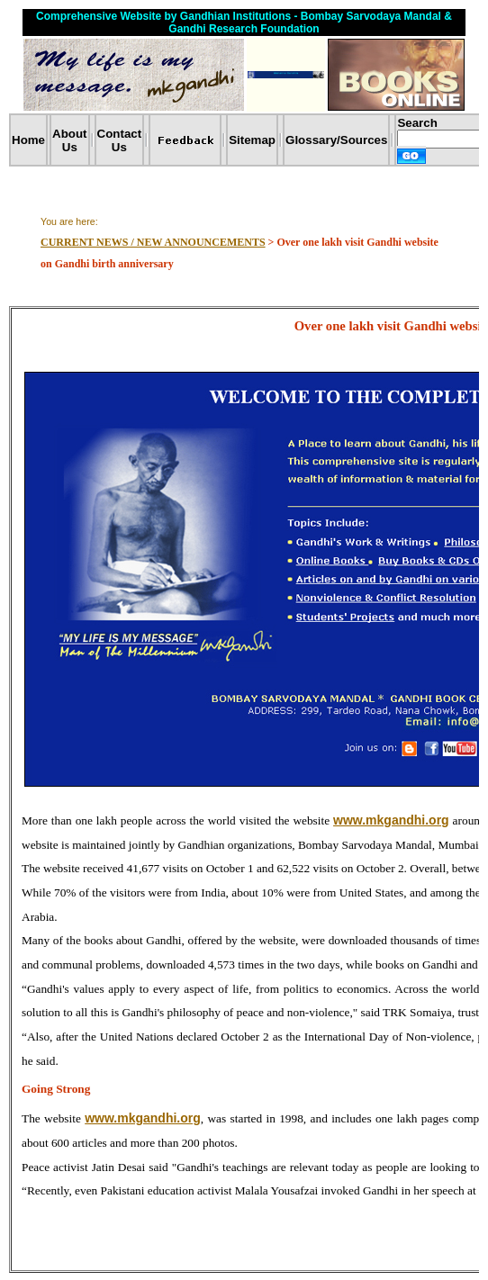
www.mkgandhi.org (391, 820)
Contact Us (119, 140)
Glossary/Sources (336, 140)
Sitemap (252, 140)
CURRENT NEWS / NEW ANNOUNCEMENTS (153, 242)
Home (28, 140)
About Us (69, 140)
